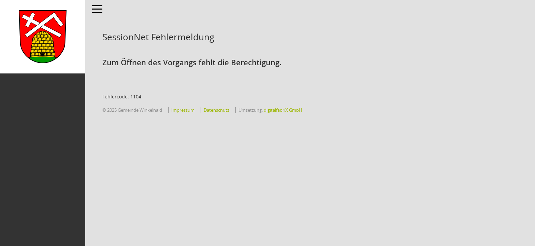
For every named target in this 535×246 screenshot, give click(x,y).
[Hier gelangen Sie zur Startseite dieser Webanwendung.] (42, 36)
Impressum (182, 110)
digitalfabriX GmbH (283, 110)
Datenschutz (216, 110)
